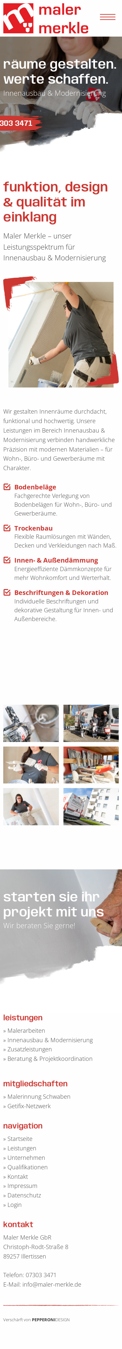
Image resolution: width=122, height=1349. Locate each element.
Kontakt (17, 1176)
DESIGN (62, 1320)
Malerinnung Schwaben (39, 1096)
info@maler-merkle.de (51, 1284)
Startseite (20, 1139)
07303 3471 (41, 1275)
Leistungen (21, 1148)
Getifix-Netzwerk (29, 1106)
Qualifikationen (27, 1167)
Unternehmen (26, 1157)
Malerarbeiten (26, 1030)
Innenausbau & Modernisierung (50, 1040)
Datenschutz (24, 1195)
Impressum (22, 1186)
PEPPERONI (43, 1320)
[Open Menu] (108, 18)
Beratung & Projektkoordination (50, 1058)
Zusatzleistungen (29, 1049)
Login (14, 1205)
